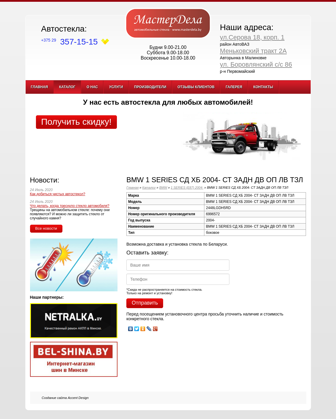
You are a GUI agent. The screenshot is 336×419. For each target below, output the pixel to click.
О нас (92, 87)
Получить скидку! (76, 121)
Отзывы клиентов (196, 87)
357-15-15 (69, 41)
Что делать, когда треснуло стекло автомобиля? (70, 206)
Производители (150, 87)
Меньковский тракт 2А (253, 51)
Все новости (46, 228)
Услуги (116, 87)
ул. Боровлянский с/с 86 (256, 64)
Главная (39, 87)
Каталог (67, 87)
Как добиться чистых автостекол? (57, 194)
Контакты (263, 87)
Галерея (234, 87)
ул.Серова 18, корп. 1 (252, 37)
